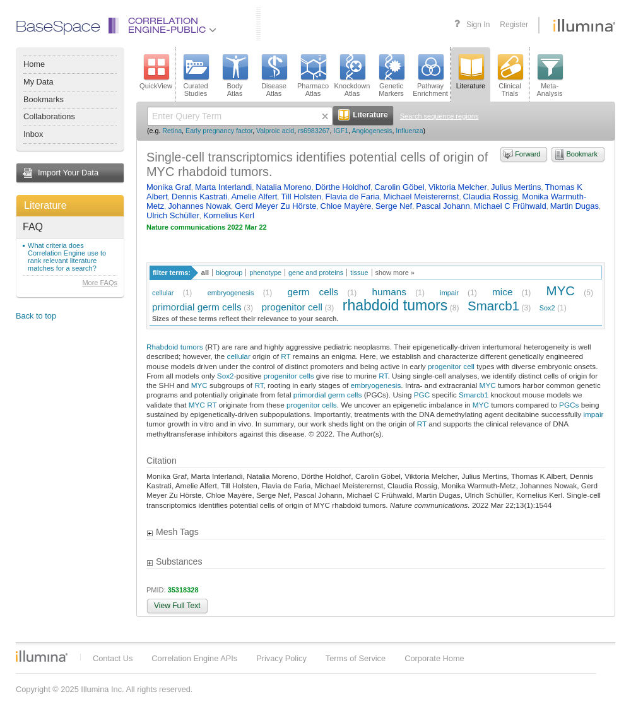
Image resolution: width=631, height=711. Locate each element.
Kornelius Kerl (228, 215)
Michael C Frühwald (510, 206)
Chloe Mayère (346, 206)
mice (502, 291)
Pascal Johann (442, 206)
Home (34, 64)
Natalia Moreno (283, 187)
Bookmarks (43, 99)
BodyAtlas (234, 75)
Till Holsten (301, 196)
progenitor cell (291, 307)
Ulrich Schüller (172, 215)
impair (449, 293)
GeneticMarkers (391, 75)
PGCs (569, 405)
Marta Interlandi (223, 187)
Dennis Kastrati (199, 196)
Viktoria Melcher (457, 187)
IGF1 (340, 130)
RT (285, 356)
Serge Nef (394, 206)
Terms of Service (356, 658)
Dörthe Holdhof (343, 187)
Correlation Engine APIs (194, 658)
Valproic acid (275, 130)
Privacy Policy (281, 658)
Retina (172, 130)
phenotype (265, 272)
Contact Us (113, 658)
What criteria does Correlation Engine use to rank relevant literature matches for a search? (67, 257)
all (205, 272)
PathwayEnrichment (430, 75)
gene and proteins (315, 272)
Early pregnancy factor (219, 130)
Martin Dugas (574, 206)
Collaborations (49, 116)
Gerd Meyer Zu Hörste (275, 206)
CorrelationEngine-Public (172, 26)
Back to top (36, 315)
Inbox (33, 134)
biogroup (229, 272)
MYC (560, 290)
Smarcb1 (493, 305)
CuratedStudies (195, 75)
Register (514, 24)
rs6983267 (313, 130)
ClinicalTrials (509, 75)
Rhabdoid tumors (174, 347)
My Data (38, 81)
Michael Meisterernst (421, 196)
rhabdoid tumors (395, 305)
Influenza (409, 130)
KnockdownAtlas (352, 75)
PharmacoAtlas (313, 75)
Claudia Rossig (490, 196)
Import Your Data (68, 172)
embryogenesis (231, 293)
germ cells (313, 291)
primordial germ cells (197, 307)
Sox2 (547, 308)
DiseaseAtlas (273, 75)
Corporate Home (434, 658)
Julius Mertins (516, 187)
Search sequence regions (439, 116)
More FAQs (99, 282)
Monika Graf (168, 187)
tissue (359, 272)
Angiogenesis (371, 130)
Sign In (478, 24)
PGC (422, 395)
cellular (163, 293)
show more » (395, 272)
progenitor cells (289, 376)
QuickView (155, 72)
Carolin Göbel (399, 187)
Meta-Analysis (550, 75)
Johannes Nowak (199, 206)
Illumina (42, 656)
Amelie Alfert (254, 196)
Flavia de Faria (352, 196)
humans (389, 291)
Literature (45, 205)
